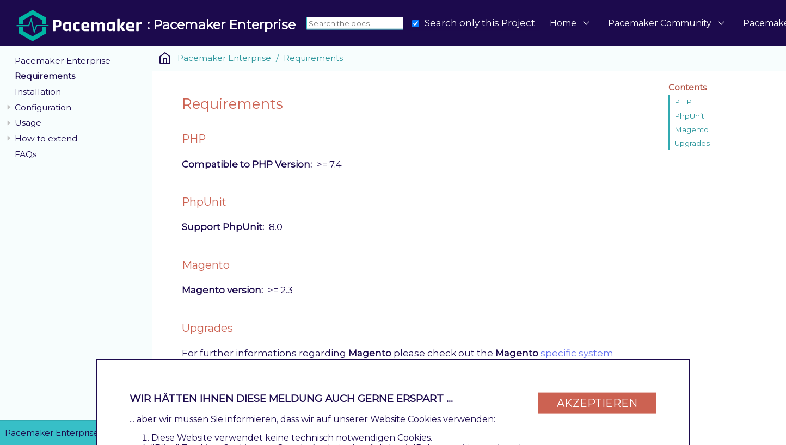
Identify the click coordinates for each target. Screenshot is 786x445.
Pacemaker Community (659, 23)
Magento (691, 129)
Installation (38, 91)
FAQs (25, 154)
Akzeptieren (597, 402)
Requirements (45, 76)
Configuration (43, 107)
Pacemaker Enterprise (62, 60)
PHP (683, 101)
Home (563, 23)
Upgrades (692, 143)
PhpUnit (689, 116)
